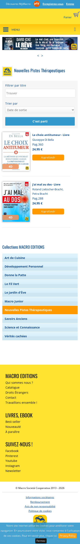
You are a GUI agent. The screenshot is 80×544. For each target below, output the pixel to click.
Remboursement (40, 502)
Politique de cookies (40, 511)
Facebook (11, 451)
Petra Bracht (40, 194)
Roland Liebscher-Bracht (47, 189)
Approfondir (48, 157)
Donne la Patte (15, 275)
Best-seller (12, 422)
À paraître (12, 432)
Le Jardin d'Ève (15, 292)
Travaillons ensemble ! (21, 403)
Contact (10, 397)
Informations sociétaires (40, 497)
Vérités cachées (16, 336)
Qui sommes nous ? (19, 383)
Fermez (41, 541)
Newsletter (13, 471)
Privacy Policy (67, 535)
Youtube (11, 461)
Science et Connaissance (22, 327)
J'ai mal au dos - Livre (46, 184)
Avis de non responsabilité (40, 506)
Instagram (12, 466)
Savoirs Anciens (16, 319)
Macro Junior (14, 301)
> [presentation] (42, 55)
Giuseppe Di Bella (43, 140)
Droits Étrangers (16, 392)
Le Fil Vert (12, 284)
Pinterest (11, 456)
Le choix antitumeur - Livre (51, 135)
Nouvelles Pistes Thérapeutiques (28, 310)
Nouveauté (13, 427)
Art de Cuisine (15, 258)
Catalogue (12, 387)
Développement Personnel (24, 266)
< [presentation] (38, 55)
